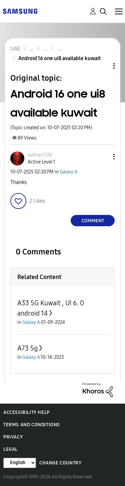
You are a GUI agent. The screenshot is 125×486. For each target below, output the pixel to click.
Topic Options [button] (103, 66)
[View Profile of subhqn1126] (40, 155)
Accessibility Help (26, 412)
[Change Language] (19, 463)
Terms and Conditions (31, 425)
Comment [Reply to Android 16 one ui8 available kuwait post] (93, 221)
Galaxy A (68, 172)
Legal (10, 449)
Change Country (60, 463)
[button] (103, 156)
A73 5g (27, 348)
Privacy (13, 437)
